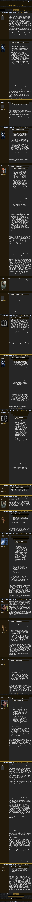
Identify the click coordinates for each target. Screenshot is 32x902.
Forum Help (23, 899)
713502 (30, 762)
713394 (30, 410)
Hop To (7, 893)
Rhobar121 (18, 533)
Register (25, 1)
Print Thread (2, 10)
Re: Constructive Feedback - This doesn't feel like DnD (12, 12)
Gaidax (18, 864)
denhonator (18, 40)
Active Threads (20, 5)
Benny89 (18, 12)
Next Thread (24, 7)
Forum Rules (2, 899)
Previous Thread (8, 7)
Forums (9, 1)
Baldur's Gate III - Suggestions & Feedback (8, 2)
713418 (30, 496)
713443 (30, 599)
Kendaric (18, 485)
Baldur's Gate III (15, 1)
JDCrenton (18, 100)
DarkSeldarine (17, 355)
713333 (30, 40)
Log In (30, 1)
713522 (30, 864)
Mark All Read (9, 899)
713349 (30, 100)
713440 (30, 511)
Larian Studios (3, 1)
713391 (30, 355)
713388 (30, 315)
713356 (30, 127)
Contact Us (18, 899)
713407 (30, 485)
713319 (30, 12)
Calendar (14, 5)
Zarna (18, 496)
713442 (30, 533)
